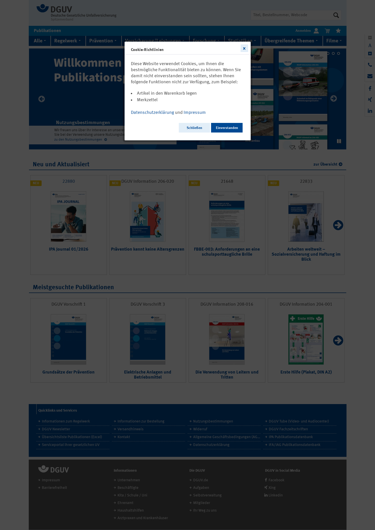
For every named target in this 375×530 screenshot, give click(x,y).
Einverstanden (227, 128)
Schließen (194, 128)
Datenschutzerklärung (152, 112)
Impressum (195, 112)
